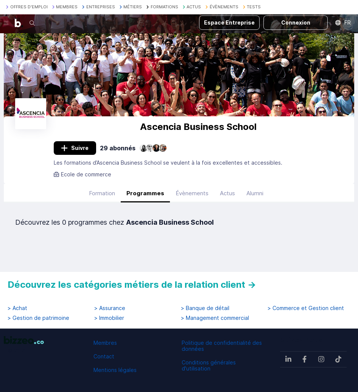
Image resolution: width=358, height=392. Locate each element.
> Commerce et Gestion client (306, 308)
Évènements (192, 193)
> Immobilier (109, 318)
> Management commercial (215, 318)
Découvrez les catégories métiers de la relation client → (132, 284)
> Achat (17, 308)
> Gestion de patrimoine (38, 318)
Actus (227, 193)
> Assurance (109, 308)
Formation (102, 193)
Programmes (145, 193)
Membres (105, 343)
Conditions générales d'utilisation (209, 365)
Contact (103, 356)
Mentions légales (115, 370)
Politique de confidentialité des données (222, 346)
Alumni (254, 193)
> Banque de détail (205, 308)
